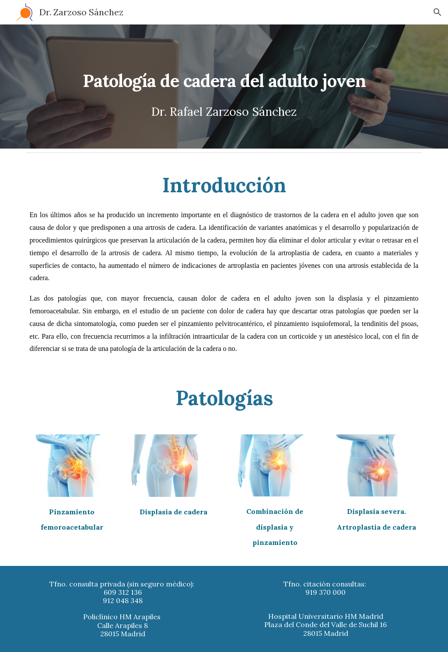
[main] (224, 86)
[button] (437, 12)
